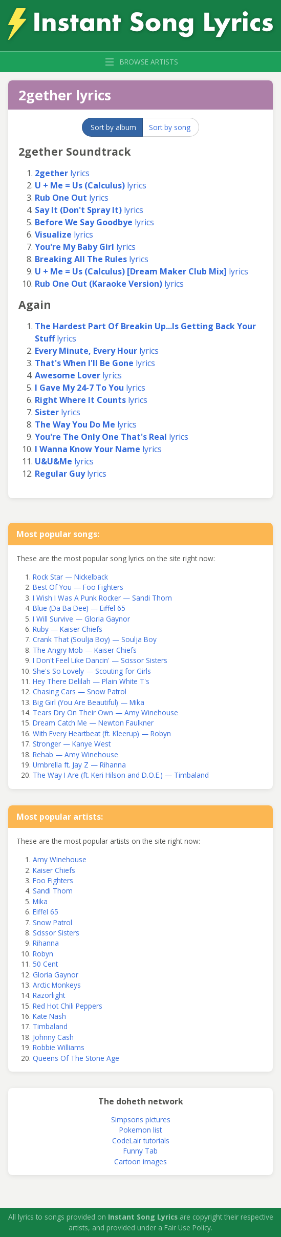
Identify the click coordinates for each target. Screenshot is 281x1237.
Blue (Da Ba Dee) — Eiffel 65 (79, 608)
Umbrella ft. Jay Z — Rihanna (79, 765)
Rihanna (46, 943)
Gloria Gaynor (55, 974)
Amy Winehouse (60, 859)
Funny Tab (140, 1151)
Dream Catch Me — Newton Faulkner (93, 723)
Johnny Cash (53, 1037)
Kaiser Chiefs (54, 870)
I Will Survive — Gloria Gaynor (81, 619)
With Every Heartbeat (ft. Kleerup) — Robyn (102, 733)
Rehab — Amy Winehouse (75, 754)
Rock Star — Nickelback (70, 577)
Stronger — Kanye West (72, 744)
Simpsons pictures (140, 1119)
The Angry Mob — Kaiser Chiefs (85, 650)
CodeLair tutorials (140, 1140)
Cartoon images (140, 1161)
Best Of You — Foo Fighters (78, 587)
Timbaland (50, 1026)
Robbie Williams (58, 1047)
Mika (40, 901)
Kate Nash (49, 1016)
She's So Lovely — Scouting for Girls (92, 671)
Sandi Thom (53, 890)
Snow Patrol (52, 922)
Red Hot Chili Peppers (67, 1006)
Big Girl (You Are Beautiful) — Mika (88, 702)
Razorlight (49, 995)
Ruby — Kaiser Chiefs (67, 629)
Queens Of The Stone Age (76, 1058)
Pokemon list (140, 1130)
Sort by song (169, 127)
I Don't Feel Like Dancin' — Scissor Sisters (100, 660)
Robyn (43, 953)
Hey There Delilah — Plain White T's (91, 681)
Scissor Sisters (56, 932)
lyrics (62, 173)
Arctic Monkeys (57, 985)
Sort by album (113, 127)
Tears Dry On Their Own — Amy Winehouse (105, 712)
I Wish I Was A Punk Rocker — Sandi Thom (102, 598)
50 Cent (45, 964)
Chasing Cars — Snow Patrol (79, 691)
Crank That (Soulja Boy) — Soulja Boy (95, 639)
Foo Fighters (53, 880)
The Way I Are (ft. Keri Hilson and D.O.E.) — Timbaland (121, 775)
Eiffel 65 (45, 911)
